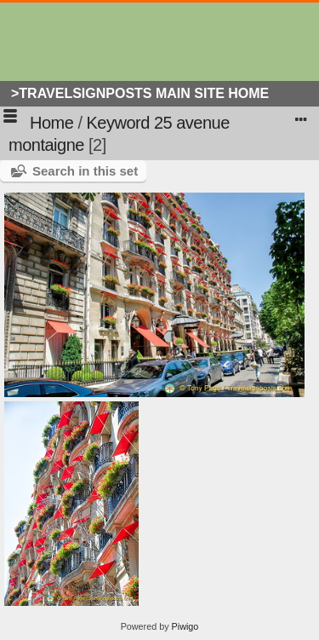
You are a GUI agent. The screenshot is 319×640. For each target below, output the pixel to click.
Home (51, 122)
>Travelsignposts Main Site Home (140, 93)
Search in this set (85, 171)
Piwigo (185, 626)
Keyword (118, 122)
